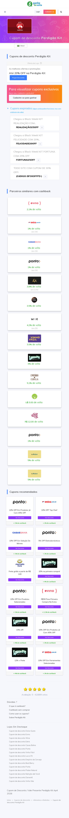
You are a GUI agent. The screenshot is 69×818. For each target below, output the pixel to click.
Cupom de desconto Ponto (19, 749)
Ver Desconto (19, 517)
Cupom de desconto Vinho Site (21, 781)
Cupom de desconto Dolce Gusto (22, 731)
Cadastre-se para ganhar (24, 98)
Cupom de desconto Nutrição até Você (24, 774)
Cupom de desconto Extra (19, 742)
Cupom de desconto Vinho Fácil (21, 752)
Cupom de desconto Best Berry (21, 763)
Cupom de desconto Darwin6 (21, 777)
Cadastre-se (49, 12)
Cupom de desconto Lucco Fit (21, 756)
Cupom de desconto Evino (19, 734)
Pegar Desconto (18, 78)
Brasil (20, 46)
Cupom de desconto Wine (19, 738)
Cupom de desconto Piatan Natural (23, 770)
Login (38, 12)
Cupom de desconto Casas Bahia (22, 745)
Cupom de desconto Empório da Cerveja (25, 760)
